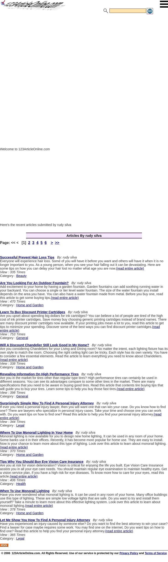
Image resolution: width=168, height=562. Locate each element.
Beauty (21, 276)
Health (21, 484)
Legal (20, 425)
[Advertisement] (84, 49)
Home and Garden (29, 305)
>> (57, 243)
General (22, 338)
